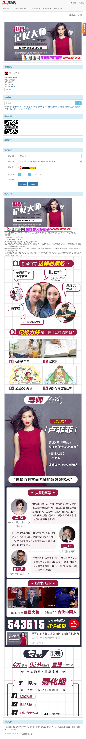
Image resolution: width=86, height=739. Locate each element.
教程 (17, 107)
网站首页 (6, 8)
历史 (22, 109)
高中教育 (54, 107)
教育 (28, 107)
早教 (35, 107)
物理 (11, 109)
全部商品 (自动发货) (21, 8)
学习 (32, 107)
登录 (81, 3)
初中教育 (47, 107)
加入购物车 (33, 184)
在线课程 (36, 8)
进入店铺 (8, 89)
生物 (18, 109)
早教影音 (68, 107)
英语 (8, 109)
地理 (25, 109)
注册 (73, 3)
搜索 (78, 103)
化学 (15, 109)
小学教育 (41, 107)
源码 (21, 107)
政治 (29, 109)
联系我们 (58, 8)
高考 (72, 107)
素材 (14, 107)
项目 (25, 107)
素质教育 (61, 107)
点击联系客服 (14, 86)
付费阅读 (47, 8)
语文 (76, 107)
